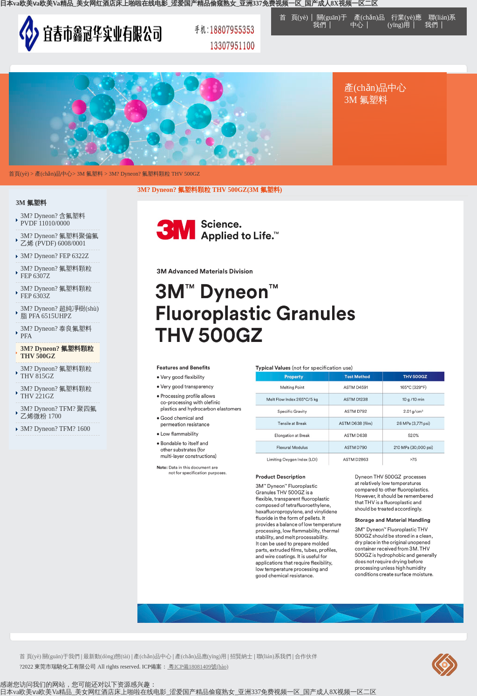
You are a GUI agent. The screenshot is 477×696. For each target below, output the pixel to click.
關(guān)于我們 (330, 21)
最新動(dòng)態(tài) (106, 656)
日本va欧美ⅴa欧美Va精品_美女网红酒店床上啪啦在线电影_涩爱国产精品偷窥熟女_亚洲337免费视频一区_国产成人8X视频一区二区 (189, 3)
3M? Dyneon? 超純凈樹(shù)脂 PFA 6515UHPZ (59, 312)
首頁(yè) (19, 174)
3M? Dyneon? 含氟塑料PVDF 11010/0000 (52, 219)
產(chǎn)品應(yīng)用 (200, 656)
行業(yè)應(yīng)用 (405, 21)
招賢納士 (241, 656)
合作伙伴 (306, 656)
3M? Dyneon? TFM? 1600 (55, 428)
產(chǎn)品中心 (367, 21)
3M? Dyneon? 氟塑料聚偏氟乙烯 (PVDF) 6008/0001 (59, 239)
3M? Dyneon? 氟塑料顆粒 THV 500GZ (154, 174)
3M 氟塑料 (90, 174)
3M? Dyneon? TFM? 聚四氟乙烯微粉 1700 (58, 412)
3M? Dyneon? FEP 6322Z (54, 255)
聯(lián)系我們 (440, 21)
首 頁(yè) (293, 17)
